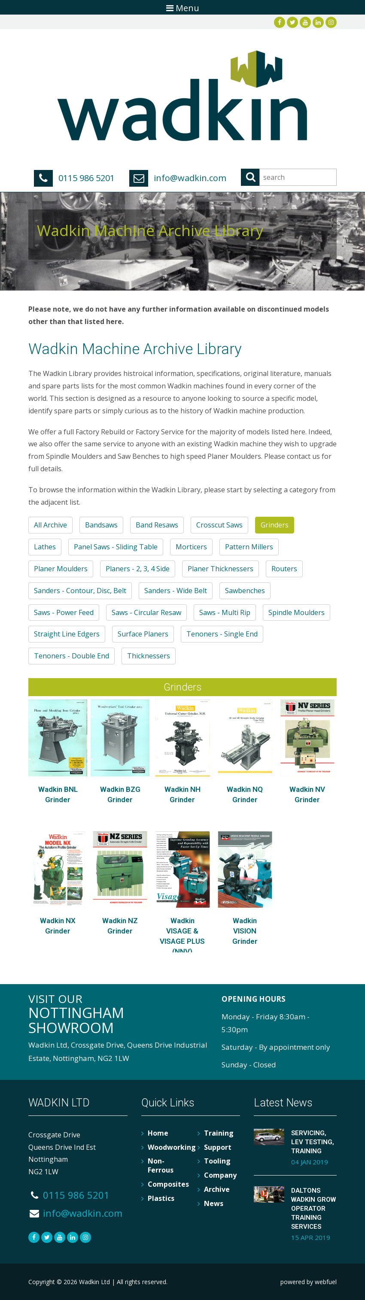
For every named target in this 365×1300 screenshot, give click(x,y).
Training (219, 1133)
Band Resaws (157, 525)
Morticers (191, 547)
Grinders (275, 525)
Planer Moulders (61, 568)
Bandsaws (101, 525)
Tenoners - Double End (71, 656)
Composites (168, 1184)
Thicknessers (148, 656)
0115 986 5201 (74, 178)
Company (220, 1175)
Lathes (45, 547)
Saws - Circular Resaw (146, 612)
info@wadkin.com (177, 178)
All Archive (50, 525)
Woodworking (172, 1147)
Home (158, 1133)
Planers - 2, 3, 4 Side (138, 568)
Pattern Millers (249, 547)
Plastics (161, 1198)
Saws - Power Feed (64, 612)
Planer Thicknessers (220, 568)
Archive (217, 1189)
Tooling (217, 1161)
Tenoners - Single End (222, 634)
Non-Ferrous (160, 1165)
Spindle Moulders (296, 612)
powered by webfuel (308, 1282)
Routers (284, 568)
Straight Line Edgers (67, 634)
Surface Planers (143, 634)
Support (217, 1147)
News (213, 1203)
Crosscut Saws (219, 525)
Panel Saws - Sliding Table (116, 547)
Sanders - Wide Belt (175, 590)
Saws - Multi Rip (224, 612)
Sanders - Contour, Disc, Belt (80, 590)
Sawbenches (245, 590)
